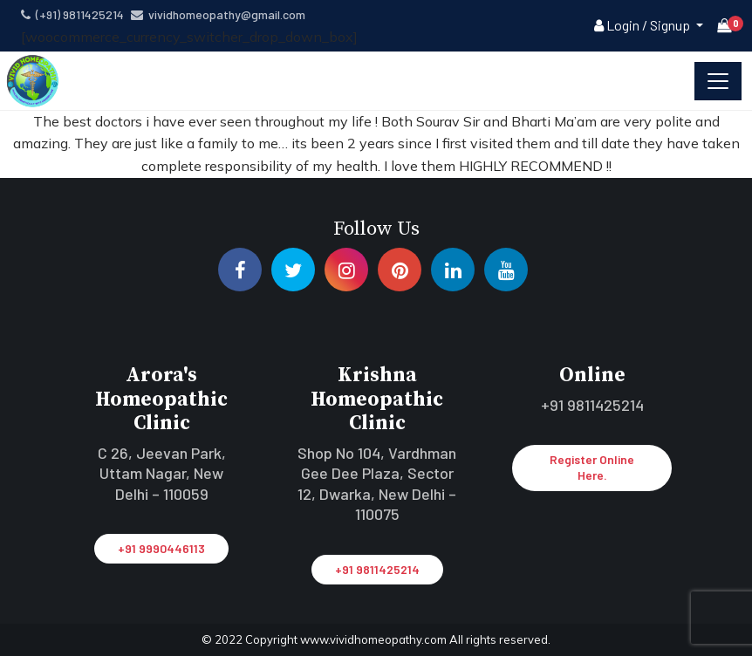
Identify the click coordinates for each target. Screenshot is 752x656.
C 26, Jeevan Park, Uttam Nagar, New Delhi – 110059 (162, 473)
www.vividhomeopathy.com (374, 639)
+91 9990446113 (161, 548)
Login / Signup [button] (643, 25)
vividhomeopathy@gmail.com (218, 14)
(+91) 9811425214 (72, 14)
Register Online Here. (592, 467)
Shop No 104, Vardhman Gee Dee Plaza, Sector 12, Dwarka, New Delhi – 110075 (376, 483)
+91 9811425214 (377, 569)
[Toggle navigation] (718, 81)
